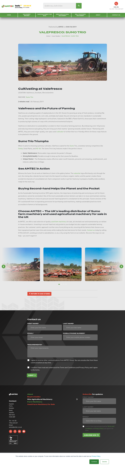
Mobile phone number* (74, 333)
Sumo (72, 146)
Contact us (91, 230)
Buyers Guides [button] (34, 397)
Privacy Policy (96, 456)
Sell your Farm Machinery (80, 15)
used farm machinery (58, 222)
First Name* (33, 324)
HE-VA (38, 148)
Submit (31, 375)
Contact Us (116, 15)
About (98, 15)
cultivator (60, 132)
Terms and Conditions (68, 368)
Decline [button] (104, 462)
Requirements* (34, 345)
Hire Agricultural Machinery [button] (39, 399)
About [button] (30, 394)
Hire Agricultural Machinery (62, 15)
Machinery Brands (27, 15)
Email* (30, 333)
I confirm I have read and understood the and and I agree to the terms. (64, 369)
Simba (20, 148)
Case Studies (56, 36)
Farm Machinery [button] (34, 402)
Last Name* (68, 324)
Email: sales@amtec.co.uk (13, 426)
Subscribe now (90, 435)
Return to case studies (41, 294)
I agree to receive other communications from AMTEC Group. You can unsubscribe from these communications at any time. (64, 361)
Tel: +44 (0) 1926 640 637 (13, 422)
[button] (3, 266)
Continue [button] (94, 462)
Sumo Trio (29, 97)
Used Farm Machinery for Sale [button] (41, 404)
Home (9, 15)
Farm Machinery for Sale (44, 15)
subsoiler (77, 173)
